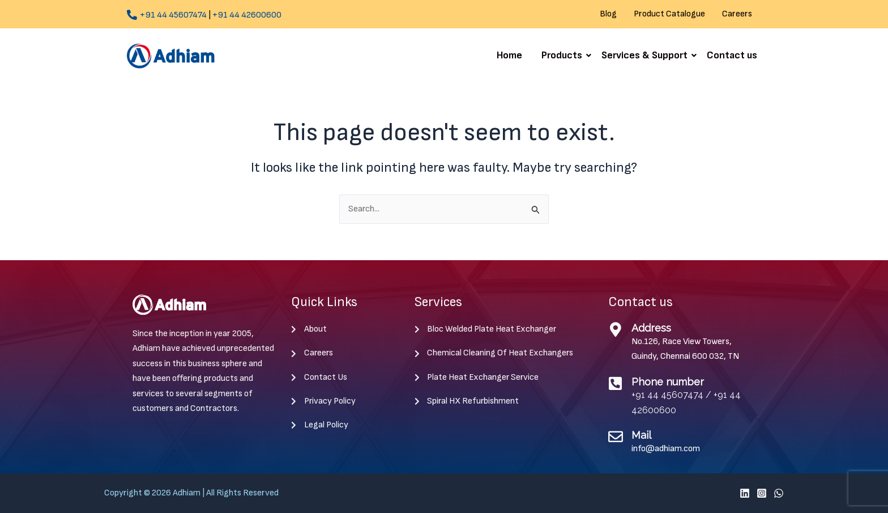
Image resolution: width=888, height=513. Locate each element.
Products (563, 55)
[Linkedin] (745, 493)
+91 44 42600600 (246, 15)
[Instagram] (762, 493)
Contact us (732, 55)
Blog (608, 14)
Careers (737, 14)
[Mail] (615, 436)
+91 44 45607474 (173, 15)
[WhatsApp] (779, 493)
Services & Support (646, 55)
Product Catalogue (669, 14)
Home (509, 55)
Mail (641, 435)
